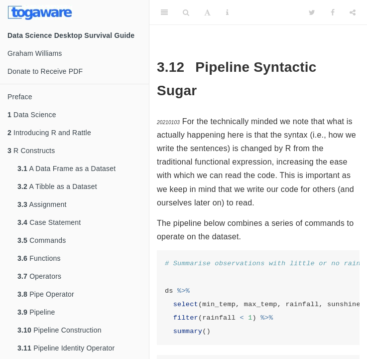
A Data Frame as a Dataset (66, 169)
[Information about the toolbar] (227, 12)
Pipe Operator (45, 294)
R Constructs (31, 151)
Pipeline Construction (59, 330)
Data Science (31, 115)
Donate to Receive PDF (45, 71)
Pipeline (36, 312)
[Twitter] (312, 12)
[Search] (186, 12)
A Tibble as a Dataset (57, 186)
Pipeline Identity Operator (66, 348)
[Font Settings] (207, 12)
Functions (39, 258)
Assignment (42, 204)
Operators (39, 276)
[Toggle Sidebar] (164, 12)
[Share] (352, 12)
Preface (19, 97)
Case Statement (49, 222)
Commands (41, 240)
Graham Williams (34, 53)
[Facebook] (332, 12)
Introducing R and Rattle (49, 133)
